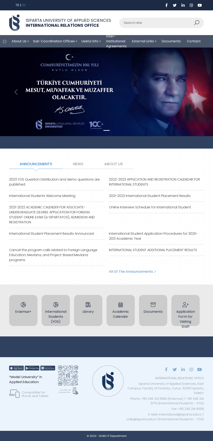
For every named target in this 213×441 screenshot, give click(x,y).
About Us (19, 41)
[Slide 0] (106, 130)
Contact (194, 41)
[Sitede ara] (156, 23)
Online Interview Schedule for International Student (150, 207)
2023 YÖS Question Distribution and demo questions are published (54, 182)
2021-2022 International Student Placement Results (150, 195)
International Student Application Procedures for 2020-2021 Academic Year (153, 236)
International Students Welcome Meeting (42, 195)
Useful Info (89, 41)
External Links (143, 41)
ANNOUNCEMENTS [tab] (36, 163)
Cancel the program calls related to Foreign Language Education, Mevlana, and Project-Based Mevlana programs (53, 255)
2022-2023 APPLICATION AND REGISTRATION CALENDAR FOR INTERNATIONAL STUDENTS (154, 182)
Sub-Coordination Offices (54, 41)
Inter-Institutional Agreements (116, 41)
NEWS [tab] (78, 163)
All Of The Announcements (132, 271)
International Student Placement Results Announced (51, 233)
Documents (171, 41)
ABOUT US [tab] (113, 163)
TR (17, 5)
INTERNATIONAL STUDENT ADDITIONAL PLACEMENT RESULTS (153, 250)
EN (24, 5)
